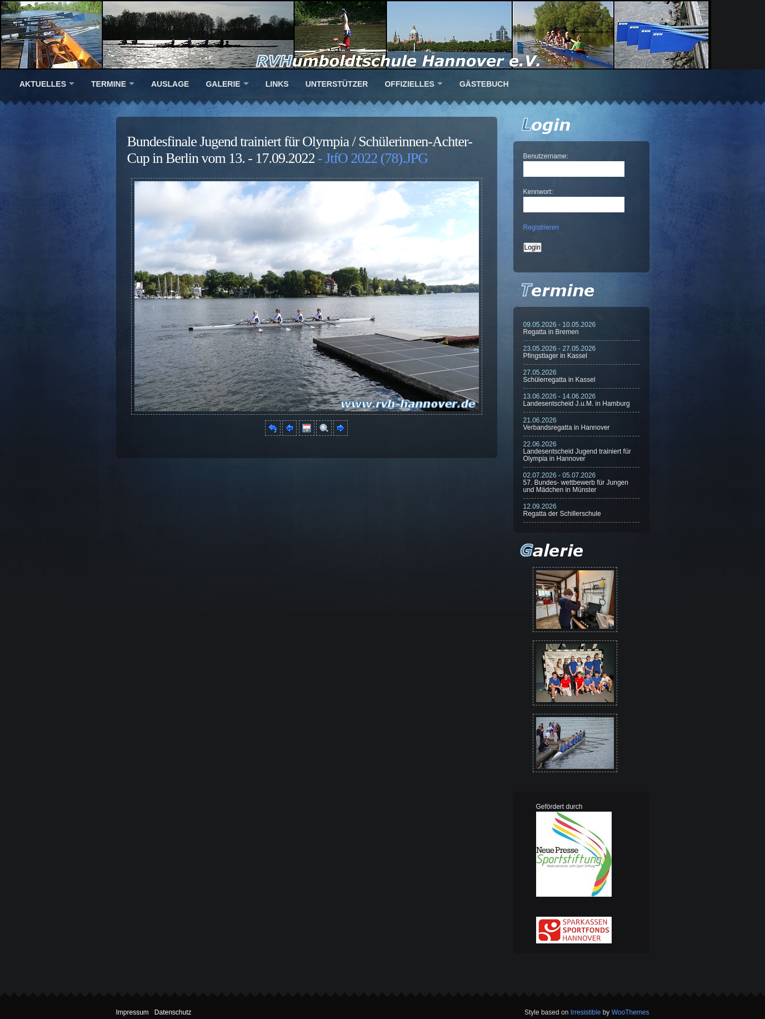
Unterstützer (337, 83)
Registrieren (541, 227)
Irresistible (586, 1012)
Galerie (223, 83)
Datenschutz (173, 1012)
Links (277, 83)
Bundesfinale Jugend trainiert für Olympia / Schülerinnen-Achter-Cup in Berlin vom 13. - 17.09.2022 (299, 149)
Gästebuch (484, 83)
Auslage (170, 83)
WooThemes (630, 1012)
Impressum (132, 1012)
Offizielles (409, 83)
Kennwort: (538, 192)
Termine (108, 83)
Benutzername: (545, 156)
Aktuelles (42, 83)
